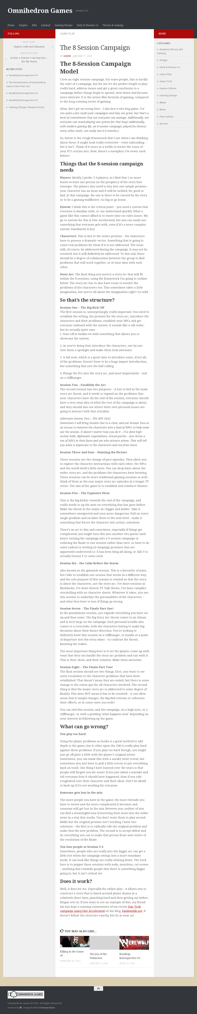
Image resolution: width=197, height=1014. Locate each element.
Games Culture (168, 88)
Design (163, 60)
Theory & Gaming (113, 25)
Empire (23, 25)
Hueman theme (47, 1007)
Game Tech (166, 81)
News (163, 109)
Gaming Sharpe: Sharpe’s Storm (26, 107)
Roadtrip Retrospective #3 (23, 75)
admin (67, 56)
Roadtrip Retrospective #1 (23, 100)
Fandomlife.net (132, 911)
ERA (34, 25)
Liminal (45, 25)
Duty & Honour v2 (87, 25)
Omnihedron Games (40, 10)
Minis (163, 102)
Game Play (67, 33)
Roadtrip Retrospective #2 (23, 93)
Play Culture (167, 116)
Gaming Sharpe (63, 25)
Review (164, 123)
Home (11, 25)
